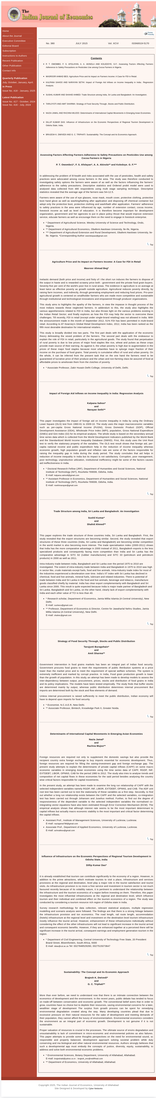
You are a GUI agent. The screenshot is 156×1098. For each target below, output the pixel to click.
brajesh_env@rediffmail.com (90, 1059)
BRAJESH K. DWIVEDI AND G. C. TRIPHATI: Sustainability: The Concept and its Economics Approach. (91, 135)
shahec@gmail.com (63, 615)
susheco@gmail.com (63, 605)
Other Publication (11, 65)
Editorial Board (10, 45)
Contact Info (9, 70)
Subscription (9, 50)
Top (149, 245)
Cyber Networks (96, 1088)
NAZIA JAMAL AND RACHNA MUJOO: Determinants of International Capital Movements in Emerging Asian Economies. (98, 113)
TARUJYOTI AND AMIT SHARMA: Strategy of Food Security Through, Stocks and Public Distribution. (90, 104)
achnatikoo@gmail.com (64, 830)
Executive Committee (14, 40)
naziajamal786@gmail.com (66, 824)
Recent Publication (12, 60)
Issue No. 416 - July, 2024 (16, 104)
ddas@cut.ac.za (61, 946)
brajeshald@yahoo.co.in (65, 1059)
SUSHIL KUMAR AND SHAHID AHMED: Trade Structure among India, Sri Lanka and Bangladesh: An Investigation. (96, 95)
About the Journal (12, 36)
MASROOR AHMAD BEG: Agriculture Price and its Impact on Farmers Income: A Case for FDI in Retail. (91, 76)
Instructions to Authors (14, 55)
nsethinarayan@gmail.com (66, 485)
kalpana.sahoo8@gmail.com (66, 475)
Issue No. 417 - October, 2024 (18, 101)
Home (5, 31)
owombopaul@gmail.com (96, 236)
